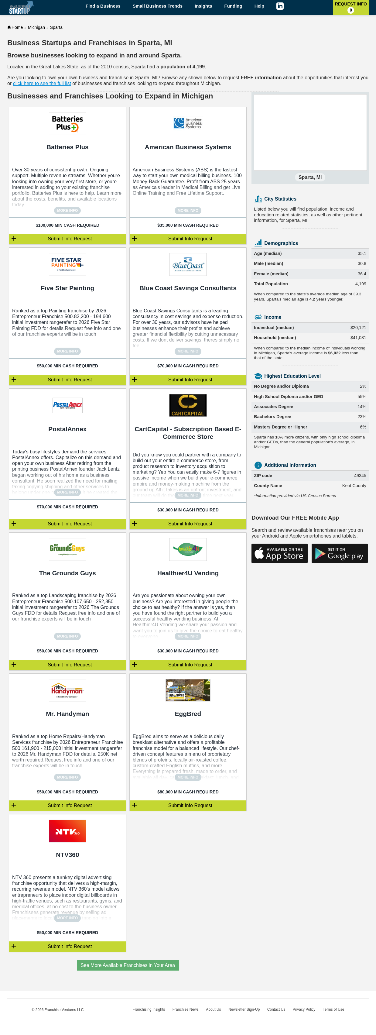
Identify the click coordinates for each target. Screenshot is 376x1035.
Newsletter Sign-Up (244, 1009)
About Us (213, 1009)
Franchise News (186, 1009)
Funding (233, 6)
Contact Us (276, 1009)
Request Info (351, 8)
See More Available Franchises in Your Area (127, 965)
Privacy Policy (304, 1009)
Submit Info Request (70, 238)
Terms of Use (333, 1009)
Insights (203, 6)
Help (260, 6)
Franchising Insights (149, 1009)
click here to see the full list (42, 83)
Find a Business (103, 6)
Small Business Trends (158, 6)
